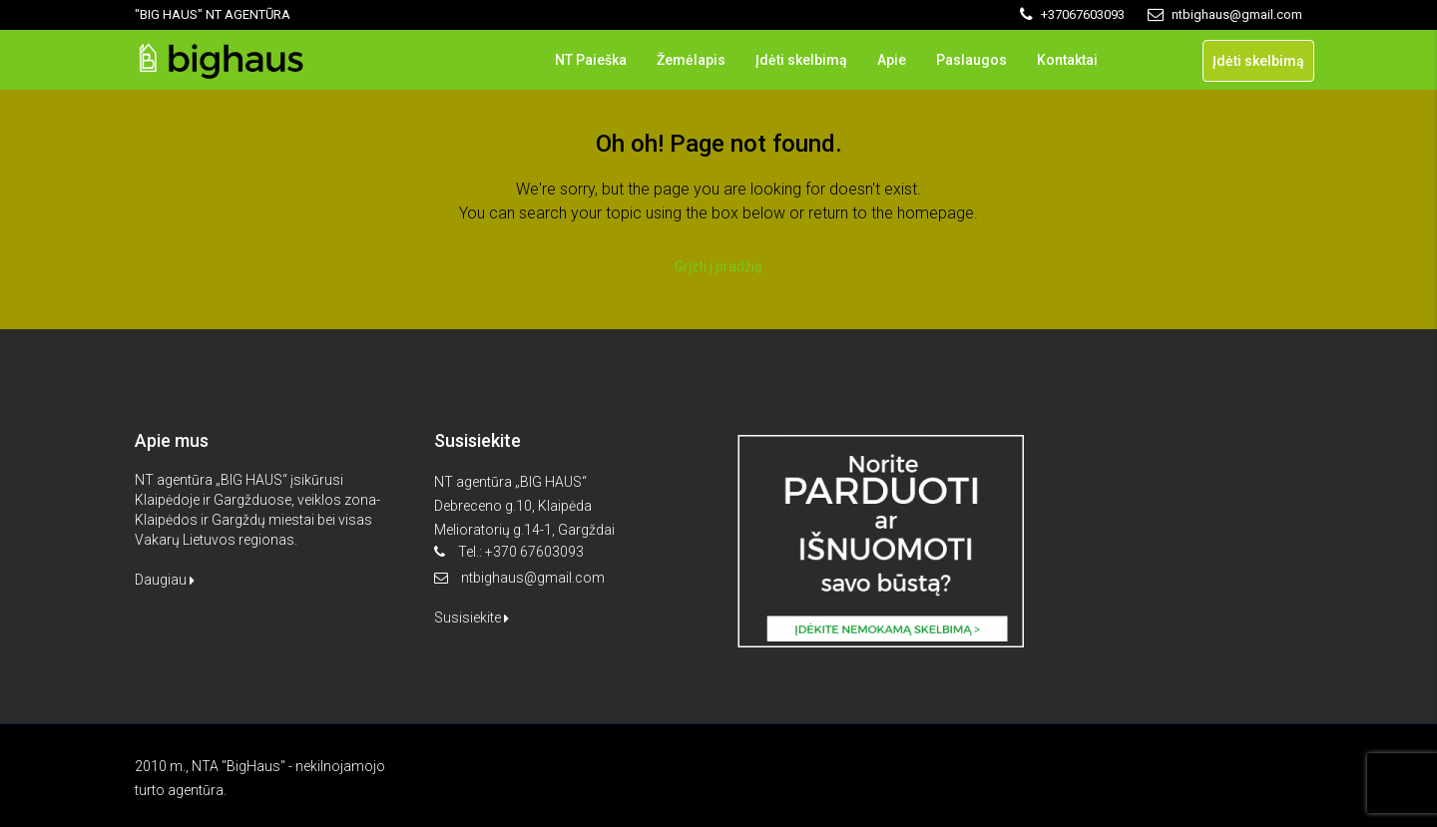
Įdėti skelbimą (801, 60)
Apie (891, 60)
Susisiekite (471, 617)
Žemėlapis (691, 60)
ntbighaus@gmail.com (533, 578)
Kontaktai (1067, 60)
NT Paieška (591, 60)
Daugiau (165, 580)
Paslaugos (971, 60)
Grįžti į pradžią (718, 266)
